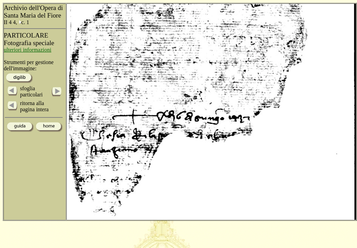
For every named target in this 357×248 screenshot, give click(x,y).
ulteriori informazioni (27, 50)
